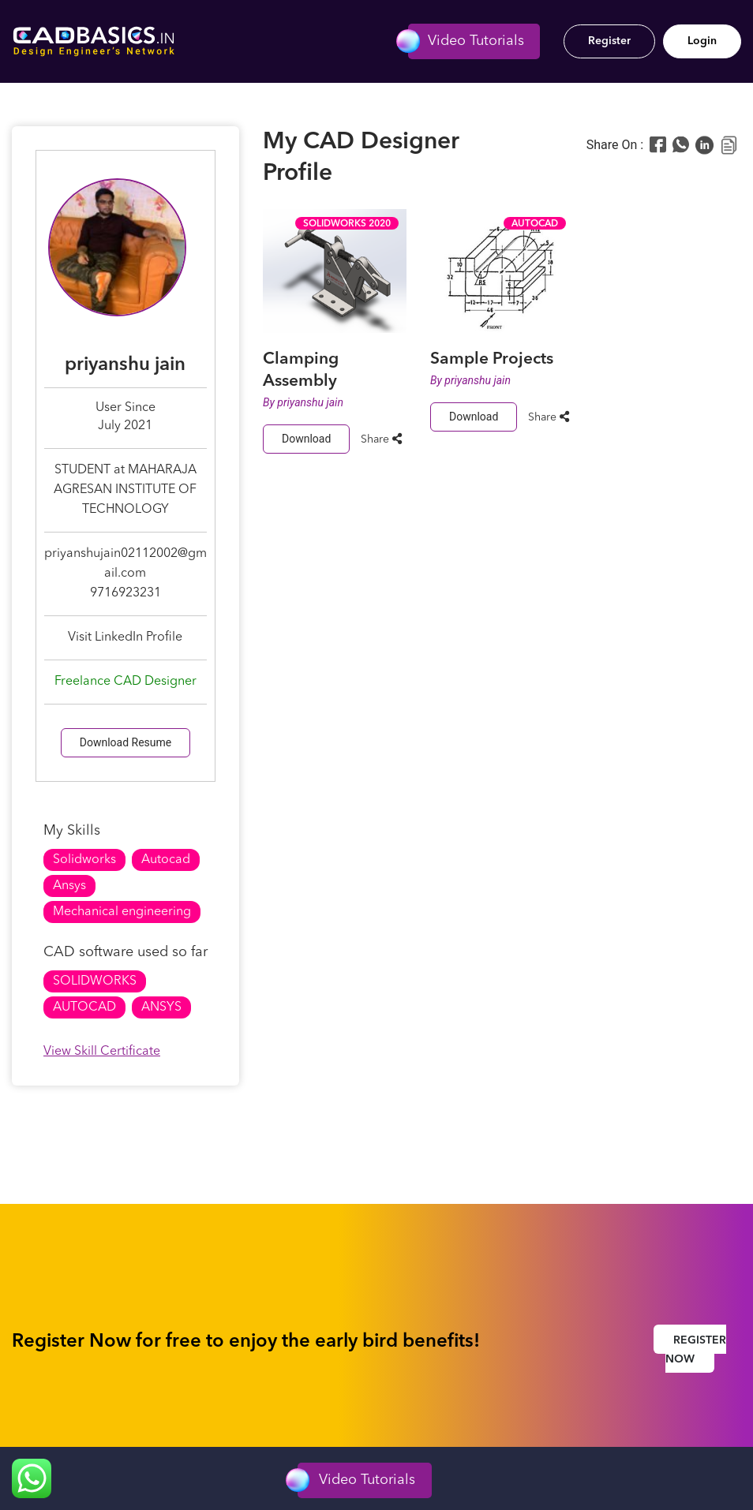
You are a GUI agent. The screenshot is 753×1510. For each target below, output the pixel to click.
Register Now (695, 1350)
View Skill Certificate (101, 1051)
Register (609, 41)
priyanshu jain (310, 402)
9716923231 (125, 593)
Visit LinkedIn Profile (125, 637)
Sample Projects (491, 359)
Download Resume (126, 742)
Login (702, 41)
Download (306, 438)
